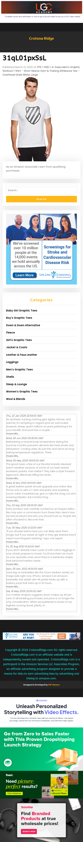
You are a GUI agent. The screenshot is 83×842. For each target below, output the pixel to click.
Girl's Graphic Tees (19, 340)
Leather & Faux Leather (21, 355)
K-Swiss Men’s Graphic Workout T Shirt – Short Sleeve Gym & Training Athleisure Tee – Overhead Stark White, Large (41, 70)
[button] (41, 50)
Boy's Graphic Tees (19, 318)
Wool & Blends (15, 399)
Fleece (10, 332)
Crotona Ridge (41, 38)
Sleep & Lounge (16, 384)
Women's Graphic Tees (22, 391)
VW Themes (54, 685)
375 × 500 (43, 67)
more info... (12, 433)
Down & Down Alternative (23, 325)
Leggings (12, 362)
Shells (10, 377)
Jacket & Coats (16, 347)
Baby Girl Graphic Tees (21, 310)
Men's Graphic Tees (19, 369)
